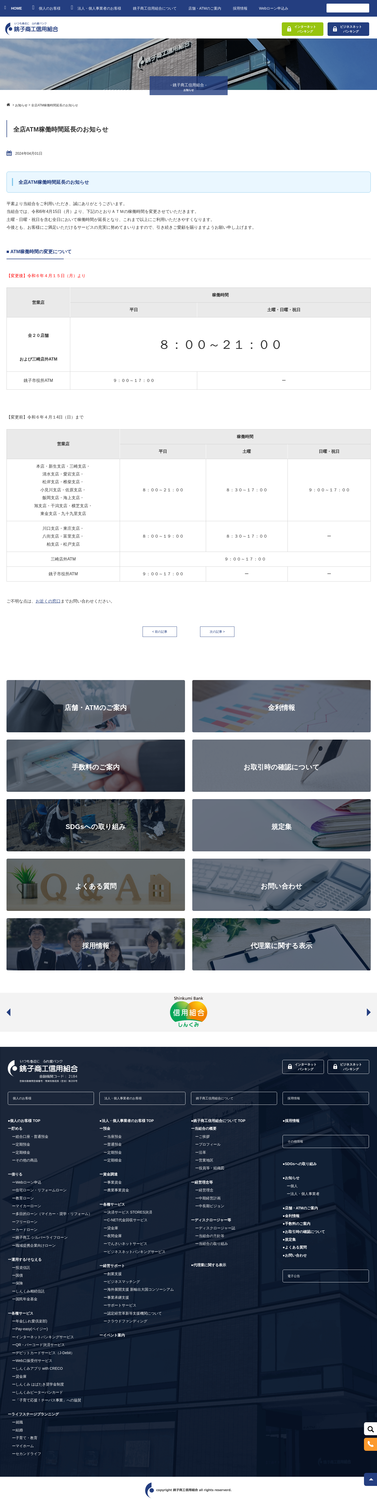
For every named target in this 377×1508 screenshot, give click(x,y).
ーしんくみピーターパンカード (37, 1396)
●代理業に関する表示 (208, 1269)
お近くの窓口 (48, 601)
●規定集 (289, 1246)
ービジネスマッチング (122, 1285)
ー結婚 (17, 1434)
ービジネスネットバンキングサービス (134, 1255)
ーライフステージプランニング (33, 1418)
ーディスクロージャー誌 (215, 1232)
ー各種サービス (20, 1317)
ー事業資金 (113, 1186)
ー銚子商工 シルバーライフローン (40, 1241)
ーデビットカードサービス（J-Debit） (43, 1356)
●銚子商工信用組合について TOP (218, 1124)
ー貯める (15, 1132)
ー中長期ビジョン (209, 1209)
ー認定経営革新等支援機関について (133, 1317)
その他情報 (299, 1147)
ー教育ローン (23, 1202)
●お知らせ (291, 1185)
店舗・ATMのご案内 (204, 8)
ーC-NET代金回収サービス (126, 1224)
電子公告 (297, 1284)
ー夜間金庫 (113, 1240)
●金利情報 (291, 1222)
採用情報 (240, 8)
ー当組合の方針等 (209, 1240)
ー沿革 (200, 1156)
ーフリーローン (24, 1225)
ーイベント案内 (112, 1339)
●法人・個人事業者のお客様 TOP (126, 1124)
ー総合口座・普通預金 (30, 1140)
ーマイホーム (23, 1449)
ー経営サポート (112, 1270)
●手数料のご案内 (296, 1230)
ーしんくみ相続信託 (28, 1295)
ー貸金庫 (19, 1380)
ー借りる (15, 1178)
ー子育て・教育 (24, 1442)
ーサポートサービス (120, 1309)
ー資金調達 (108, 1178)
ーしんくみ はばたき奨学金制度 (38, 1388)
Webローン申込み (274, 8)
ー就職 (17, 1426)
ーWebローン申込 (26, 1186)
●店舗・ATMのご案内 (300, 1214)
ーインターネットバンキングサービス (43, 1341)
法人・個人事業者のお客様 (96, 7)
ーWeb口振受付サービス (32, 1364)
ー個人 (292, 1192)
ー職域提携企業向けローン (34, 1249)
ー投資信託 (21, 1271)
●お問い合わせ (294, 1262)
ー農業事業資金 (116, 1194)
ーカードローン (24, 1233)
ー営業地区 (204, 1164)
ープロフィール (208, 1148)
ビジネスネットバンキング (347, 29)
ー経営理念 (204, 1194)
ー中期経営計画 (208, 1202)
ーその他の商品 (24, 1164)
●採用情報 (291, 1124)
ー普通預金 (113, 1148)
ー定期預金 (21, 1148)
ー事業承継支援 (116, 1301)
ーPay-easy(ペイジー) (30, 1333)
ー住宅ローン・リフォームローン (39, 1194)
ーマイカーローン (26, 1209)
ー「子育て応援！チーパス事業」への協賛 (46, 1404)
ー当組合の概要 (203, 1132)
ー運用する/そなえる (25, 1263)
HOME (13, 7)
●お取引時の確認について (304, 1238)
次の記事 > (223, 631)
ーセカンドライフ (26, 1457)
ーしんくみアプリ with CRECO (37, 1372)
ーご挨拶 (202, 1140)
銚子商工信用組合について (155, 8)
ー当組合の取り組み (211, 1247)
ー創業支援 (113, 1277)
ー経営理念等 (202, 1186)
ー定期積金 (21, 1156)
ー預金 (104, 1132)
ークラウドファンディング (125, 1325)
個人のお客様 (47, 7)
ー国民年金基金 (24, 1303)
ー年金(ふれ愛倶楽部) (29, 1325)
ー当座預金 (113, 1140)
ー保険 (17, 1287)
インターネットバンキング (301, 29)
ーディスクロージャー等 (211, 1224)
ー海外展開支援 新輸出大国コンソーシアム (139, 1293)
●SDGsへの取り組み (300, 1170)
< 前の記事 (154, 631)
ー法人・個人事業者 (303, 1200)
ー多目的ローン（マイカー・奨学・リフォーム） (52, 1218)
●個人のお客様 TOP (24, 1124)
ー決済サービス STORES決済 (128, 1216)
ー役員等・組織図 (209, 1172)
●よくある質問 (294, 1254)
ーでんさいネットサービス (125, 1247)
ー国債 (17, 1279)
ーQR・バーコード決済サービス (38, 1349)
